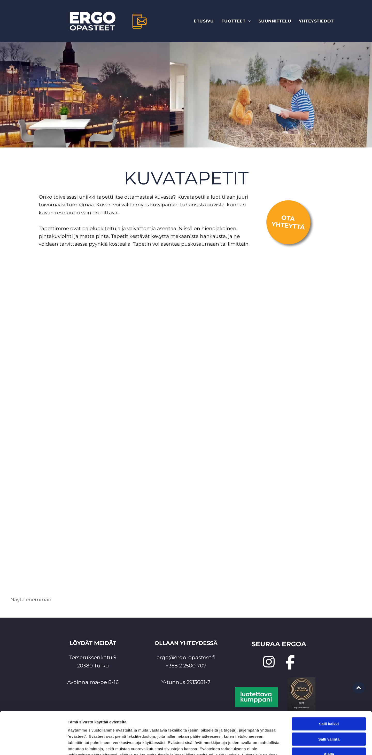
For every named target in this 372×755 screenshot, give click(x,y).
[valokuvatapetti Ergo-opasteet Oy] (141, 358)
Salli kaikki (329, 687)
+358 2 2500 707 (186, 666)
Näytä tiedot (276, 745)
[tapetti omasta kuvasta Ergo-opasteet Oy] (274, 530)
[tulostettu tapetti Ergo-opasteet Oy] (98, 530)
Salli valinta (329, 702)
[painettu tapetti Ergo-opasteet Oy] (326, 358)
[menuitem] (204, 21)
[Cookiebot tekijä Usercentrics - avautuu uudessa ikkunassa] (33, 745)
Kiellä (329, 717)
